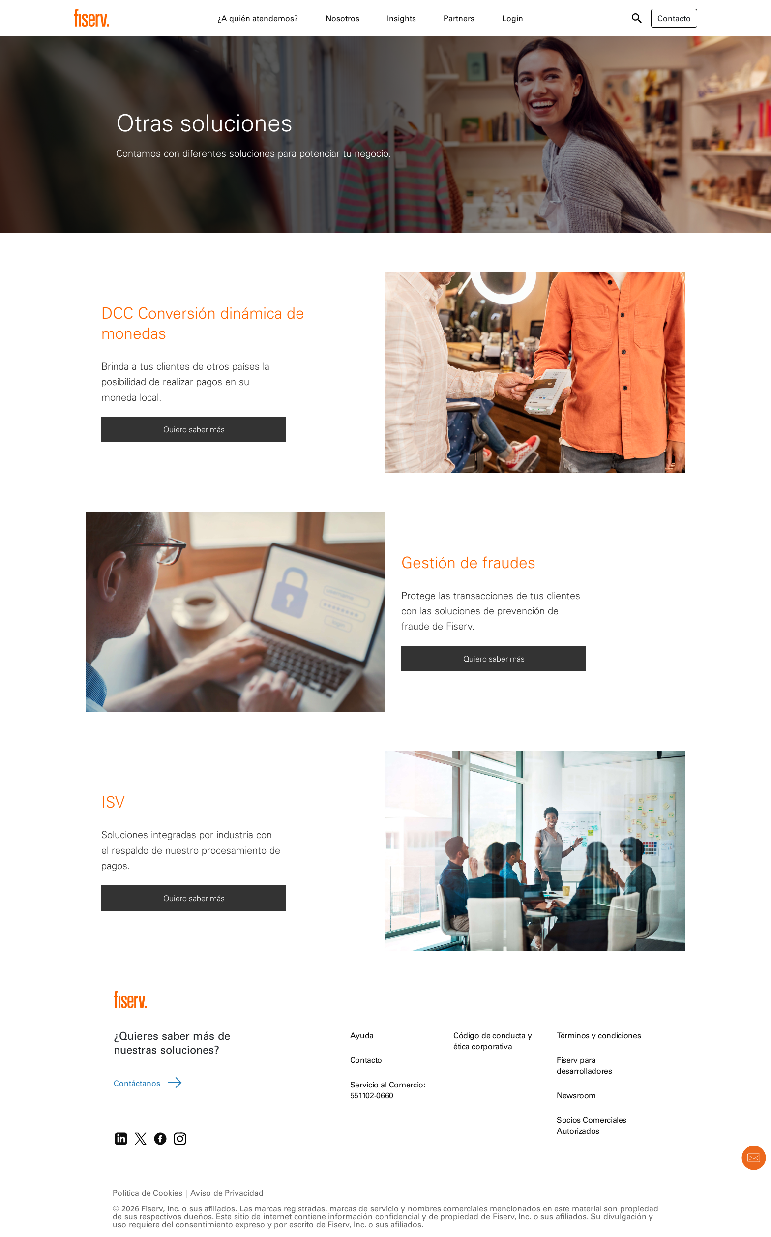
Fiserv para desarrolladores (584, 1065)
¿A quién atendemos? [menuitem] (257, 18)
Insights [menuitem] (401, 18)
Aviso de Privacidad (227, 1193)
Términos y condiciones (599, 1035)
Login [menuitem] (512, 18)
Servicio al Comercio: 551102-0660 (387, 1090)
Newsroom (576, 1095)
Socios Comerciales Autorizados (591, 1125)
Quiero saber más (194, 429)
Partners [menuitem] (459, 18)
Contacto (366, 1060)
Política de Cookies (147, 1193)
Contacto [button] (674, 18)
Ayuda (362, 1035)
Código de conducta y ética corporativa (492, 1040)
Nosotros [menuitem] (342, 18)
